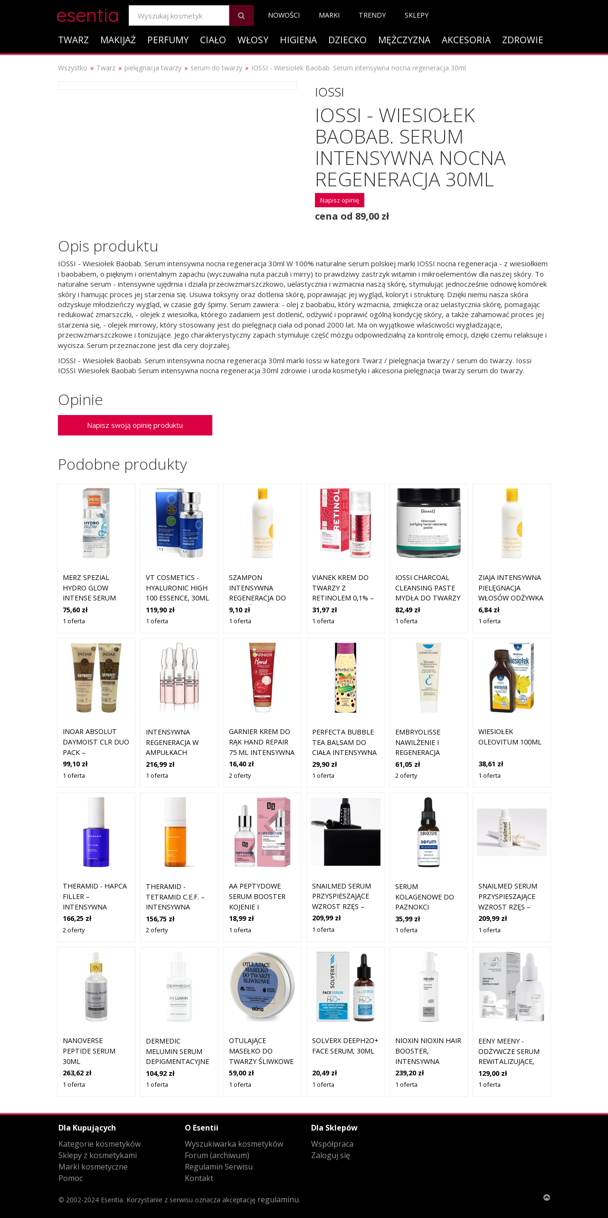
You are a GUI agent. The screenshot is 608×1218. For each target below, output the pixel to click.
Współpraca (332, 1144)
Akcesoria (466, 39)
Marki (329, 14)
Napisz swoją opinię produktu (135, 425)
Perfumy (168, 39)
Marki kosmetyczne (93, 1166)
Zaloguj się (330, 1155)
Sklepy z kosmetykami (97, 1155)
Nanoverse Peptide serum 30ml (89, 1050)
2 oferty (240, 775)
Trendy (372, 14)
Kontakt (199, 1178)
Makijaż (118, 39)
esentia (87, 13)
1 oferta (74, 621)
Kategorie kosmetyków (99, 1144)
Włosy (253, 39)
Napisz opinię (339, 200)
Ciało (213, 39)
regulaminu (278, 1199)
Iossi (329, 91)
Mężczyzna (404, 39)
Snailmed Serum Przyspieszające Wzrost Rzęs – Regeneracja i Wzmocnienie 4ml (344, 906)
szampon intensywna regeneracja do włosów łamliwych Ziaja (258, 598)
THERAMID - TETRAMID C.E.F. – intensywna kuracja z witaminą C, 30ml (177, 907)
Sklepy (416, 14)
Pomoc (70, 1178)
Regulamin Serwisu (219, 1166)
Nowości (284, 14)
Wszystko (72, 67)
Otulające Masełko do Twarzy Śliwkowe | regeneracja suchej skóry (261, 1061)
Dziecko (347, 39)
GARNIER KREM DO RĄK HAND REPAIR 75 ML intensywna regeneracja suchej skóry (261, 752)
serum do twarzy (216, 67)
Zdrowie (522, 39)
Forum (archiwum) (217, 1155)
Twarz (73, 39)
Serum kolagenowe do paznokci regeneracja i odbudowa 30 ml (426, 907)
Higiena (298, 39)
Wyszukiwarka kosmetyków (234, 1144)
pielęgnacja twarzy (152, 67)
